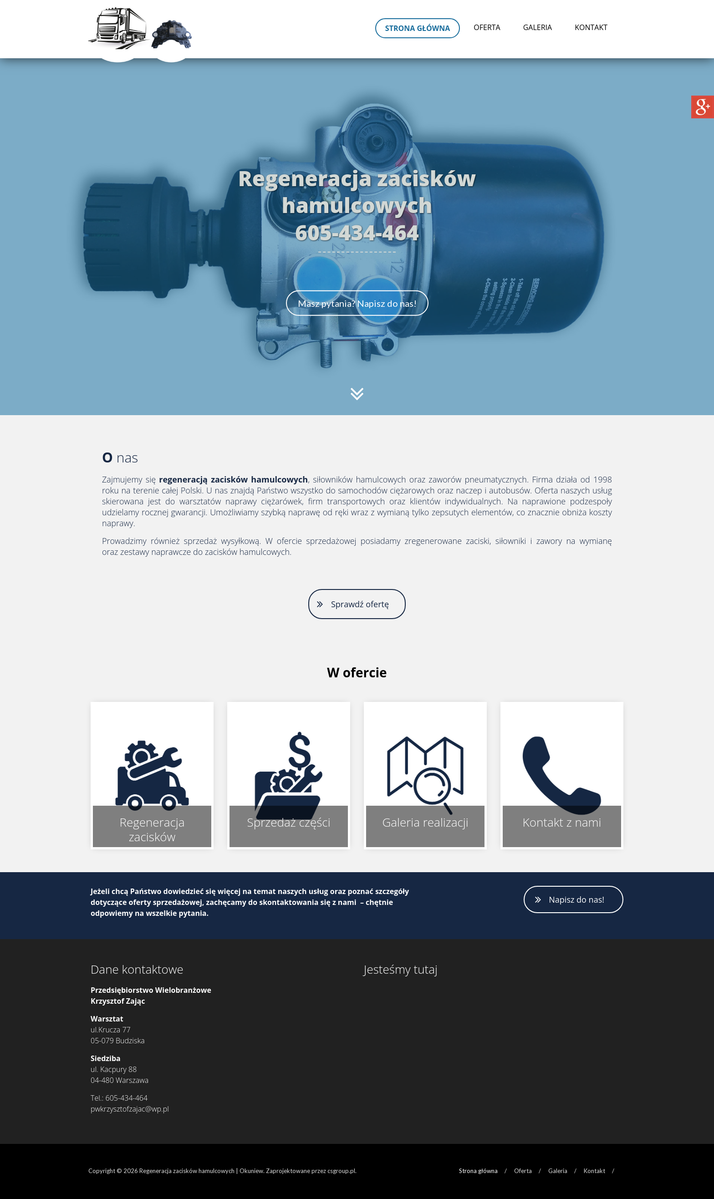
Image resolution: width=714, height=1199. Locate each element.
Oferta (487, 27)
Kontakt (591, 27)
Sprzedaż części (288, 822)
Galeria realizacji (425, 822)
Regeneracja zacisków (151, 829)
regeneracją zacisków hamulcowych (233, 479)
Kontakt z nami (562, 822)
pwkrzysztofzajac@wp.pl (130, 1109)
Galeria (537, 27)
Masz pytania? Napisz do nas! (357, 303)
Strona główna (417, 28)
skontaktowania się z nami (307, 902)
